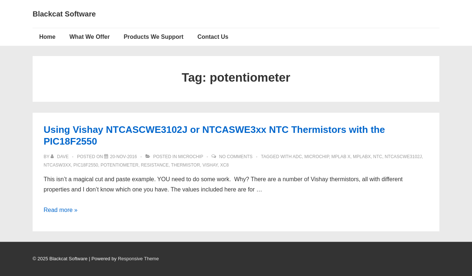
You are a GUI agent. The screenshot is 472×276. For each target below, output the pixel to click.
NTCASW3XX (57, 165)
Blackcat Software (64, 14)
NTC (377, 156)
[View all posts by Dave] (60, 156)
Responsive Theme (138, 258)
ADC (297, 156)
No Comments (235, 156)
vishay (210, 165)
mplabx (362, 156)
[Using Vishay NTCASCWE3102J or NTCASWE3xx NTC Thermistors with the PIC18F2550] (123, 156)
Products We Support (153, 37)
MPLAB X (340, 156)
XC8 (224, 165)
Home (47, 37)
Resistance (155, 165)
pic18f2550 (85, 165)
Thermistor (185, 165)
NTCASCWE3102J (403, 156)
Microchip (190, 156)
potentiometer (119, 165)
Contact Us (213, 37)
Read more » (61, 210)
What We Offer (89, 37)
